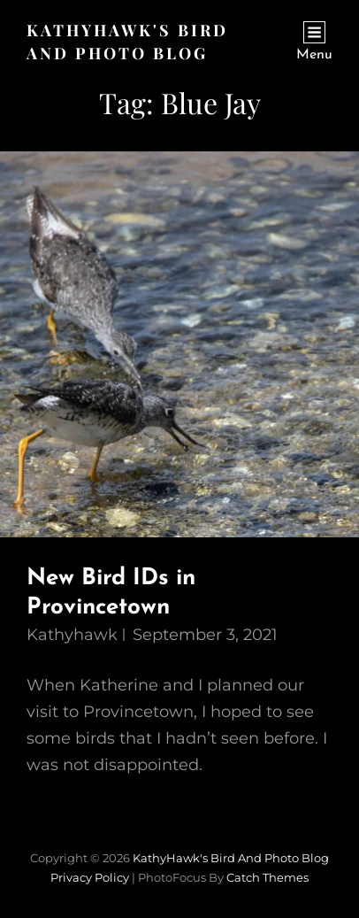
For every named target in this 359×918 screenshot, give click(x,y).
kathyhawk (72, 634)
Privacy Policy (89, 877)
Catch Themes (267, 877)
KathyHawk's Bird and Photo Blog (231, 858)
